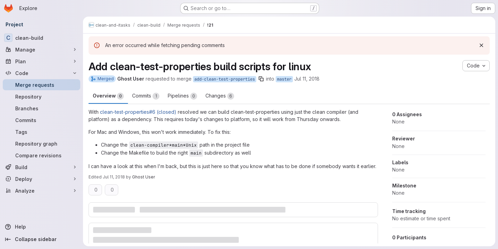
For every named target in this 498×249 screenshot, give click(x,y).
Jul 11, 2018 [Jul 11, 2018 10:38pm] (307, 79)
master (284, 79)
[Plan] (41, 61)
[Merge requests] (41, 84)
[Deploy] (41, 178)
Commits (145, 96)
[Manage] (41, 49)
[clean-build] (41, 37)
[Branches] (41, 108)
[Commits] (41, 120)
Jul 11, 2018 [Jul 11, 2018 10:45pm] (114, 176)
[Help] (41, 226)
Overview (108, 96)
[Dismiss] (481, 45)
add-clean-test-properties (224, 79)
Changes (219, 96)
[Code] (41, 73)
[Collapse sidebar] (41, 239)
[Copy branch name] (261, 79)
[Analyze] (41, 190)
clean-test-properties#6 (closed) (138, 112)
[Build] (41, 167)
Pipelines (182, 96)
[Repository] (41, 96)
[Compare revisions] (41, 155)
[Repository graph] (41, 143)
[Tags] (41, 131)
